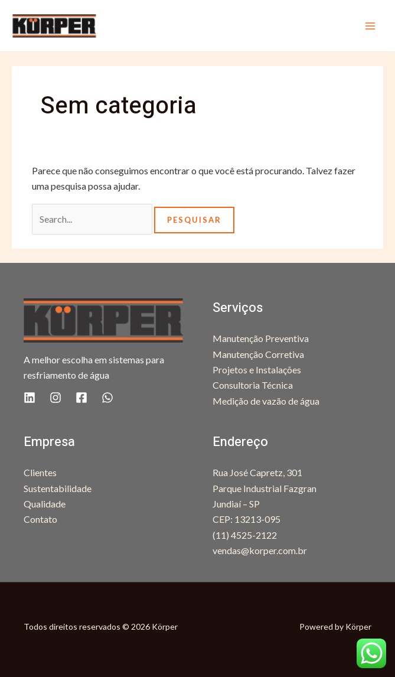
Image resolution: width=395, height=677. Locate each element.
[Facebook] (81, 397)
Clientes (40, 472)
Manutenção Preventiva (261, 338)
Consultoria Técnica (253, 384)
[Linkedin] (29, 397)
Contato (40, 519)
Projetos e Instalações (257, 369)
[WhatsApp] (107, 397)
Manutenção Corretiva (258, 354)
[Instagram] (55, 397)
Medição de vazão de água (266, 400)
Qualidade (45, 503)
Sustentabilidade (58, 488)
